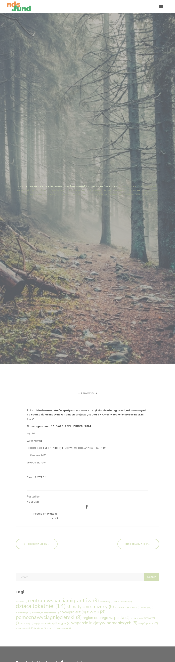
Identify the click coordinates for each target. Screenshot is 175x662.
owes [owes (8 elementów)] (96, 611)
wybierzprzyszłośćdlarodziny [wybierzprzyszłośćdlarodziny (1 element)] (31, 628)
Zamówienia (89, 393)
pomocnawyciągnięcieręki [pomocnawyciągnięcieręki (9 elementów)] (49, 617)
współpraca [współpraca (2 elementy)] (148, 623)
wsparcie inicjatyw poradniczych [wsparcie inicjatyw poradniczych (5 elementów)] (104, 623)
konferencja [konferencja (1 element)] (122, 607)
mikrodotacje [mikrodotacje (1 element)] (23, 612)
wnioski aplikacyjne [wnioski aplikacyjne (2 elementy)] (55, 623)
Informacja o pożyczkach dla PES (142, 543)
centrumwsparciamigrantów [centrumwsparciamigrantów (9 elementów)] (63, 600)
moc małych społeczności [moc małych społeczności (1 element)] (45, 612)
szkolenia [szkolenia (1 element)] (137, 618)
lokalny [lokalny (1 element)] (135, 607)
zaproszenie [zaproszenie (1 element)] (64, 628)
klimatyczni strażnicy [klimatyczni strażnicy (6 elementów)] (90, 606)
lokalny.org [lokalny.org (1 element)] (147, 607)
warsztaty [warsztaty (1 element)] (27, 623)
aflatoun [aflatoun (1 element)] (21, 601)
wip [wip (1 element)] (37, 623)
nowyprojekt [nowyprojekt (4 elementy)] (73, 612)
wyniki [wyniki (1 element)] (51, 628)
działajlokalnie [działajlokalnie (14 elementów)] (41, 606)
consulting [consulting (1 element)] (106, 601)
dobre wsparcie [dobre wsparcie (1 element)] (123, 601)
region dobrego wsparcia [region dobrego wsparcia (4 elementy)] (106, 617)
